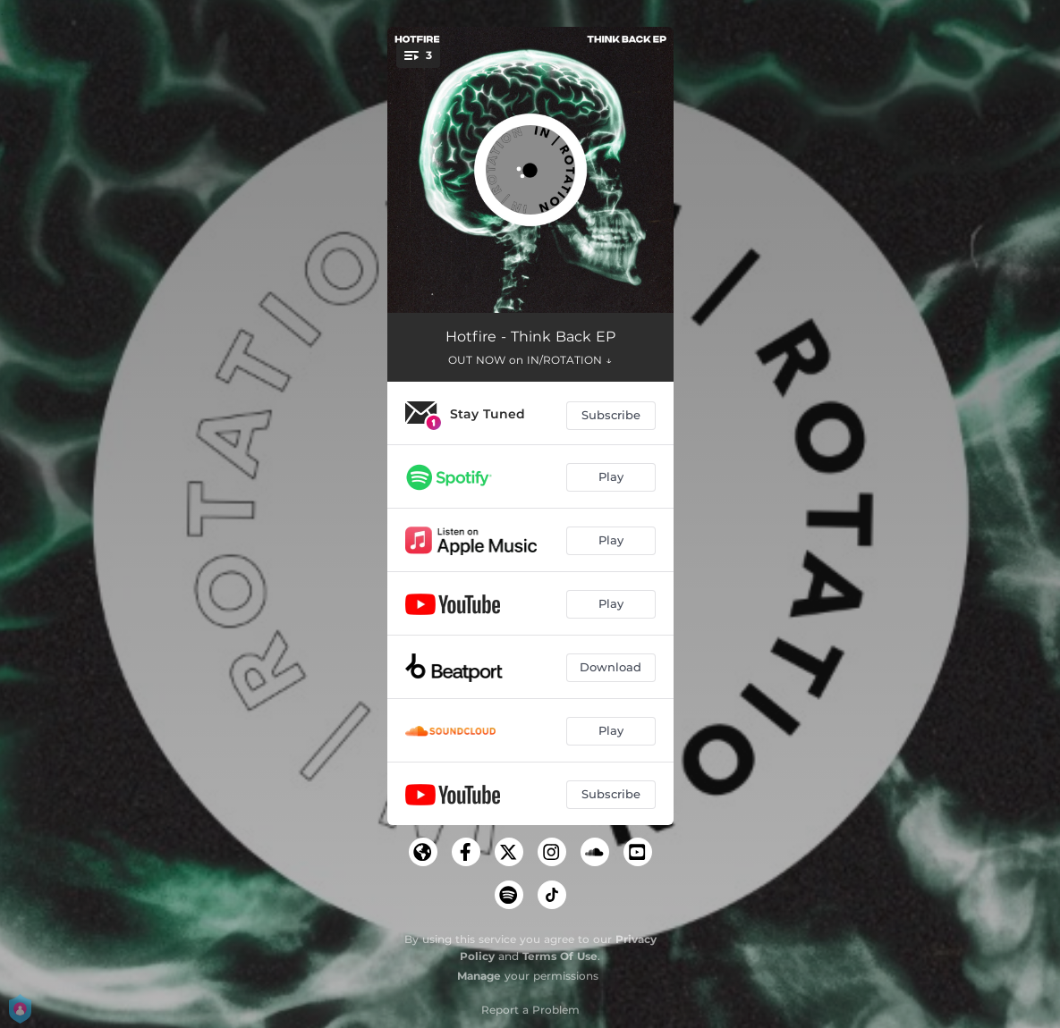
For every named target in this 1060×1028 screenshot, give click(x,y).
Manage (479, 975)
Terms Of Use (560, 956)
